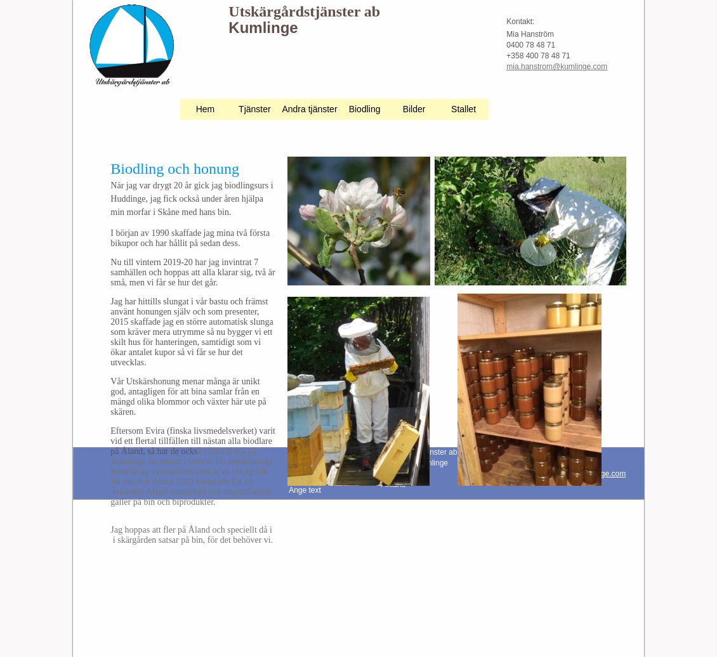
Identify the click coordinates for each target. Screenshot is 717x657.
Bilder (414, 109)
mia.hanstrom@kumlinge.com (556, 66)
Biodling (365, 109)
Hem (205, 109)
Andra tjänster (309, 109)
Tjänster (255, 109)
